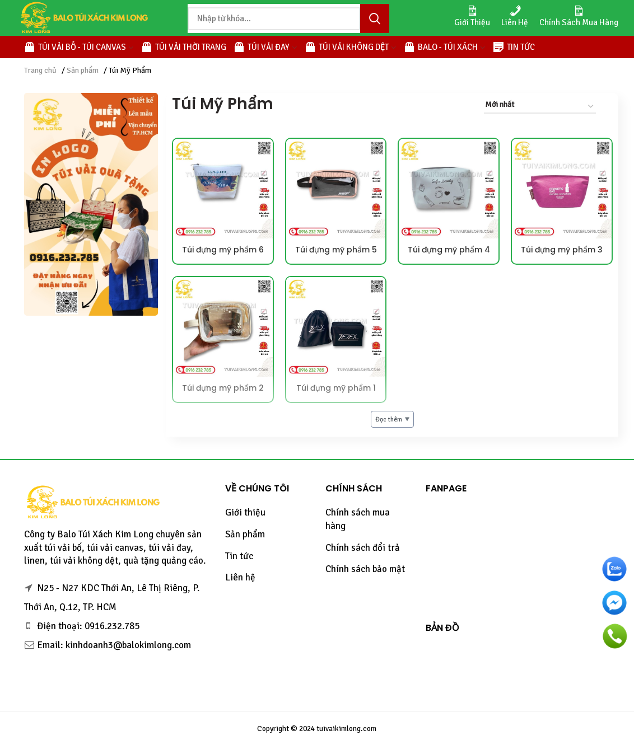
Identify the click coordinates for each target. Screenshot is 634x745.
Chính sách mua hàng (357, 519)
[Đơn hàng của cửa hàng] (540, 107)
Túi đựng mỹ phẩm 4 (449, 249)
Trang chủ (40, 70)
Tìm (374, 18)
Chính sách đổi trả (362, 548)
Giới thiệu (245, 512)
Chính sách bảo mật (365, 569)
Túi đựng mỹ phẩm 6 (223, 249)
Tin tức (239, 556)
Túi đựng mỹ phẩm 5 (336, 249)
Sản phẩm (83, 70)
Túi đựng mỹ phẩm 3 (562, 249)
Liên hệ (240, 577)
